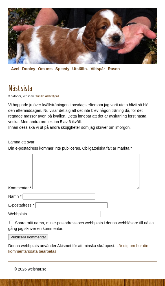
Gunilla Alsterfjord (47, 96)
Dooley (28, 69)
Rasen (114, 69)
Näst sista (20, 88)
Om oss (45, 69)
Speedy (62, 69)
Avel (15, 69)
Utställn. (80, 69)
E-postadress (21, 212)
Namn (14, 203)
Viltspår (98, 69)
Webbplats (17, 220)
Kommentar (19, 194)
